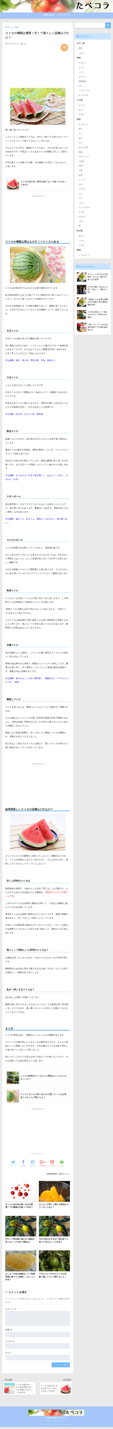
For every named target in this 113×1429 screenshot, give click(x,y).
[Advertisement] (37, 68)
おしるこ (82, 105)
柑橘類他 (82, 81)
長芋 (80, 139)
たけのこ (82, 189)
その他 (80, 100)
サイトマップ (63, 15)
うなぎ (81, 246)
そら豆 (81, 212)
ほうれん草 (83, 148)
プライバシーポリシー (56, 1423)
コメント (10, 1310)
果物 (60, 1174)
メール (9, 1342)
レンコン (82, 180)
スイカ (67, 1174)
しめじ (81, 53)
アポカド (82, 63)
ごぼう (81, 222)
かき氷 (81, 115)
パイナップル (84, 91)
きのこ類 (81, 43)
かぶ (80, 134)
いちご (81, 72)
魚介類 (80, 231)
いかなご (82, 241)
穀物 (79, 250)
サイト (8, 1354)
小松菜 (81, 162)
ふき (80, 194)
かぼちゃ (82, 217)
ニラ (80, 199)
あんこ (81, 110)
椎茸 (80, 48)
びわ (80, 86)
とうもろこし (84, 256)
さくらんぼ (83, 95)
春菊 (80, 152)
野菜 (79, 119)
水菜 (80, 175)
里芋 (80, 129)
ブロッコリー (84, 157)
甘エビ (81, 236)
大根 (80, 171)
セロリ (81, 185)
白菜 (80, 166)
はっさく (82, 77)
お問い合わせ (49, 15)
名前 (8, 1331)
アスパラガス (84, 208)
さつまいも (83, 125)
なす (80, 143)
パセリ (81, 203)
